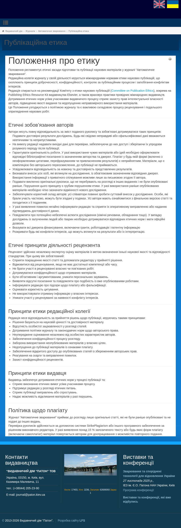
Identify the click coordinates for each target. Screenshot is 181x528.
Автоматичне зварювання (51, 31)
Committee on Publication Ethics (132, 90)
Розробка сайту (71, 520)
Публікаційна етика (78, 31)
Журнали (30, 31)
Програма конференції (138, 490)
